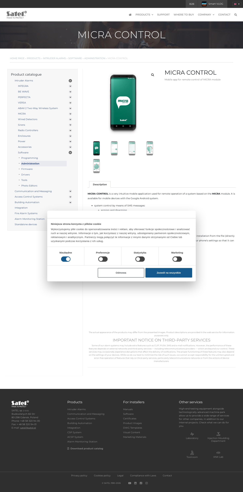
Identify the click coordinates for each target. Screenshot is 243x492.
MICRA (22, 113)
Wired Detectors (27, 119)
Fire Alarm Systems (26, 213)
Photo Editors (29, 185)
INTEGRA (23, 85)
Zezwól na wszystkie (169, 272)
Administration (94, 58)
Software (75, 58)
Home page (17, 58)
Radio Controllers (28, 130)
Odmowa (121, 272)
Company (206, 14)
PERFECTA (24, 97)
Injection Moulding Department (218, 439)
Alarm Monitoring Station (30, 218)
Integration (21, 207)
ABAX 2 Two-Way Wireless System (38, 108)
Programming (29, 157)
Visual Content (131, 432)
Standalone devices (26, 224)
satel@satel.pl (28, 427)
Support (163, 14)
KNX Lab (218, 456)
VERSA (22, 102)
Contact (224, 14)
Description (100, 184)
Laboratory (192, 438)
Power (21, 141)
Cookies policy (102, 475)
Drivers (25, 174)
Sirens (21, 124)
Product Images (132, 423)
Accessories (25, 146)
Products (144, 14)
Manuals (128, 409)
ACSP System (75, 437)
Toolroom (192, 457)
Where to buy (184, 14)
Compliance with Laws (143, 475)
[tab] (100, 184)
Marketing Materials (134, 437)
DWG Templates (132, 427)
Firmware (27, 169)
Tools (24, 180)
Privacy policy (79, 475)
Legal (120, 475)
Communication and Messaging (33, 191)
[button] (236, 4)
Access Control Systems (29, 196)
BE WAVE (23, 91)
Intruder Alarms (54, 58)
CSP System (74, 432)
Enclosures (24, 135)
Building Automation (27, 202)
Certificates (129, 418)
